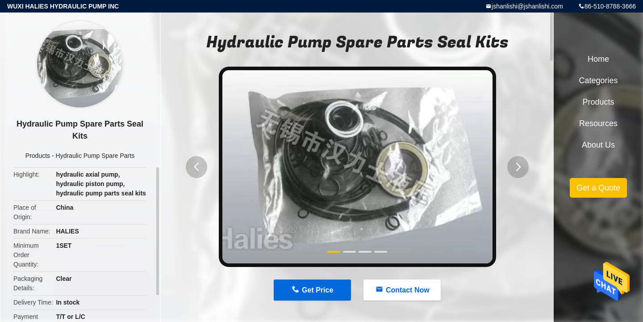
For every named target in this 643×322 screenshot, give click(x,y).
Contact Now (408, 290)
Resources (598, 123)
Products (37, 155)
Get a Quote (598, 187)
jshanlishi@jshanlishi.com (527, 6)
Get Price (317, 290)
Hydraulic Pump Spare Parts (95, 155)
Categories (598, 80)
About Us (598, 144)
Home (598, 59)
